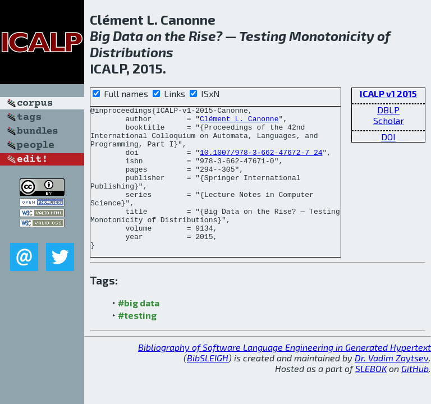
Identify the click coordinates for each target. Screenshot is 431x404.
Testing (262, 35)
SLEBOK (371, 397)
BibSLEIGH (207, 386)
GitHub (415, 397)
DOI (388, 136)
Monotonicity (331, 35)
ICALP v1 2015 (388, 93)
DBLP (388, 109)
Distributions (131, 52)
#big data (138, 331)
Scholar (388, 120)
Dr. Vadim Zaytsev (392, 386)
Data (128, 35)
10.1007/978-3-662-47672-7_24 (261, 162)
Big (100, 35)
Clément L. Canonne (239, 122)
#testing (137, 343)
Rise (202, 35)
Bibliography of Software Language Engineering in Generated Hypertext (284, 375)
